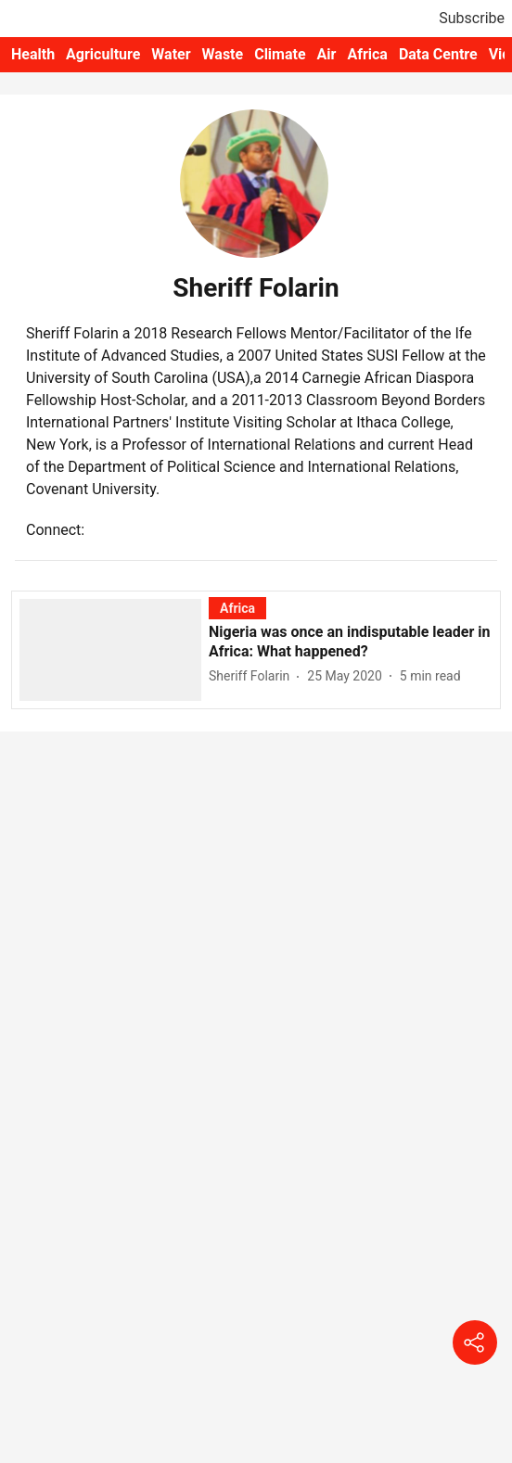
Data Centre (438, 54)
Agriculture (103, 54)
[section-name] (237, 608)
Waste (223, 54)
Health (33, 54)
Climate (279, 54)
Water (170, 54)
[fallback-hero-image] (114, 649)
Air (327, 54)
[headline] (351, 642)
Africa (367, 54)
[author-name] (253, 676)
